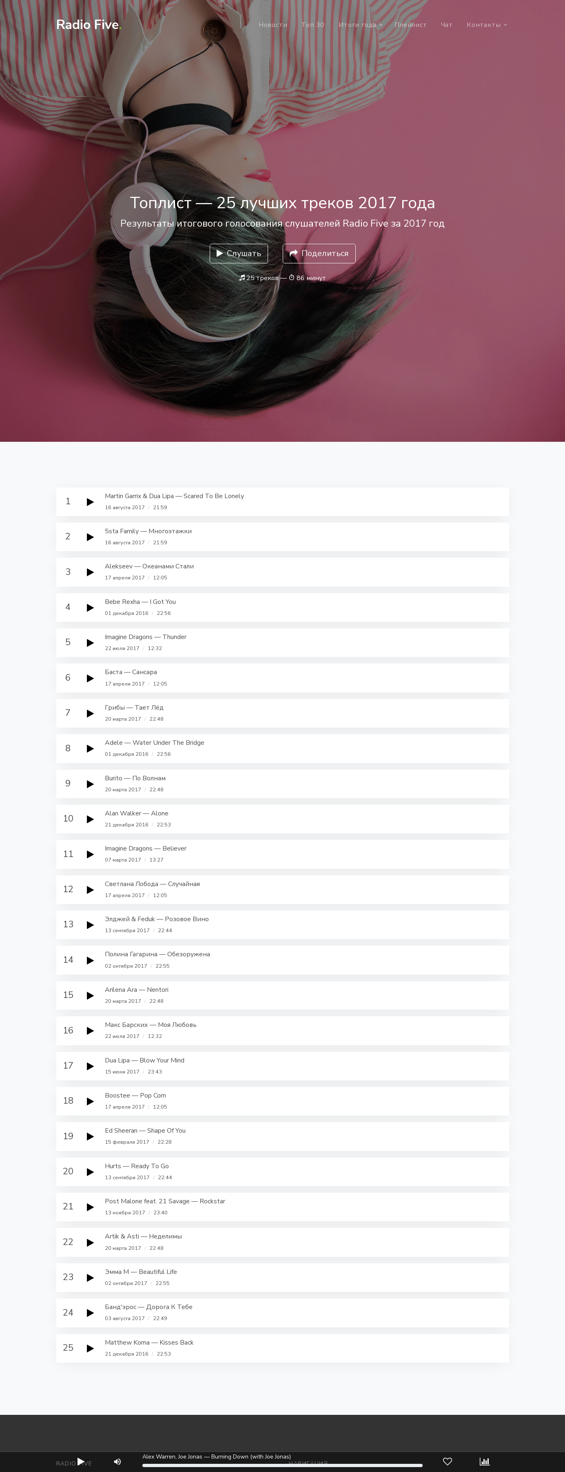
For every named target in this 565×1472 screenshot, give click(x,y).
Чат (447, 24)
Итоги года (358, 24)
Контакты (484, 24)
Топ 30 (313, 24)
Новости (273, 24)
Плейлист (410, 24)
